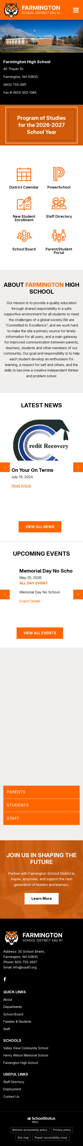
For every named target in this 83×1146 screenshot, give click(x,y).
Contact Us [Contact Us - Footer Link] (11, 1096)
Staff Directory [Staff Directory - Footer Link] (13, 1082)
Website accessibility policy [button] (29, 1130)
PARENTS (16, 792)
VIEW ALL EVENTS (39, 633)
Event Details (22, 607)
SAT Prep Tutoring (33, 470)
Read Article (21, 494)
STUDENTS (18, 805)
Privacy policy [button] (62, 1130)
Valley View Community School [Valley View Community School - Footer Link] (25, 1048)
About (7, 999)
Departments (12, 1007)
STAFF (13, 818)
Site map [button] (23, 1137)
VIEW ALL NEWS (39, 527)
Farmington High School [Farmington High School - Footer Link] (20, 1063)
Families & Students (17, 1021)
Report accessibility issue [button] (51, 1137)
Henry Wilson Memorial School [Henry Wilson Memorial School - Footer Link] (25, 1055)
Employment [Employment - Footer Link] (12, 1089)
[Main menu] (76, 10)
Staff (6, 1029)
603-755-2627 (26, 962)
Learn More (41, 898)
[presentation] (5, 467)
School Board (13, 1014)
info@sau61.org (25, 967)
